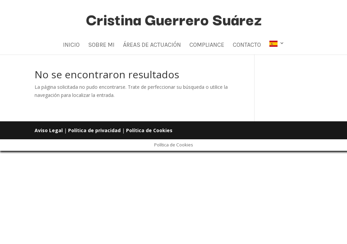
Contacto (247, 45)
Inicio (71, 45)
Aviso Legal (49, 130)
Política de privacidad (94, 130)
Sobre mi (101, 45)
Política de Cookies (149, 130)
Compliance (206, 45)
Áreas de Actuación (152, 45)
